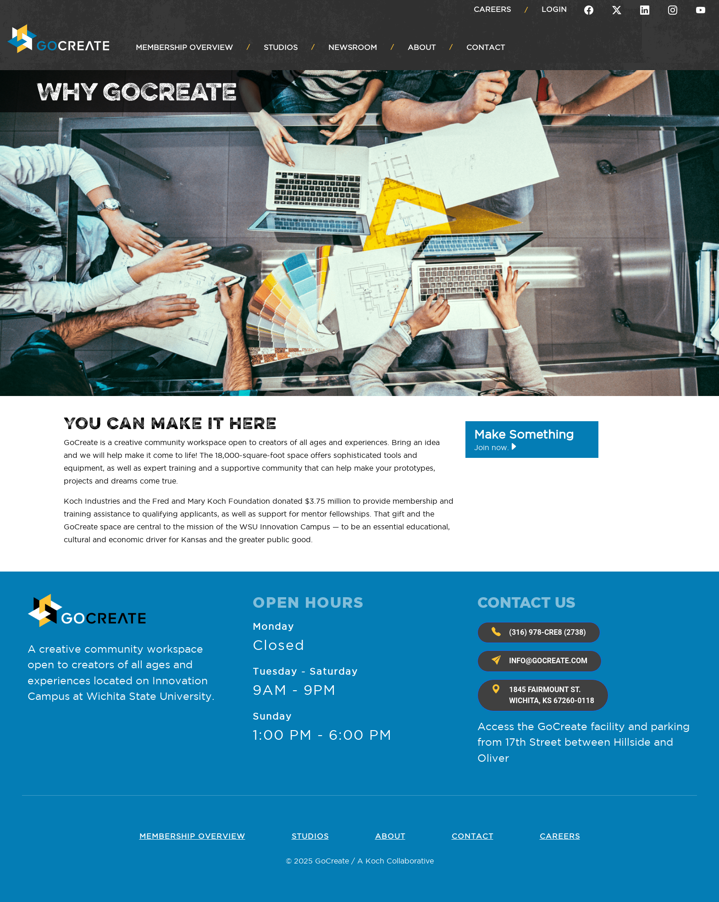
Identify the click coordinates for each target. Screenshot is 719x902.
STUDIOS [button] (281, 47)
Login (554, 9)
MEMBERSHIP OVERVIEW (184, 47)
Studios (310, 836)
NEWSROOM (352, 47)
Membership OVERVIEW (192, 836)
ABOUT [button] (422, 47)
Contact (472, 836)
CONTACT (485, 47)
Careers (492, 9)
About (390, 836)
